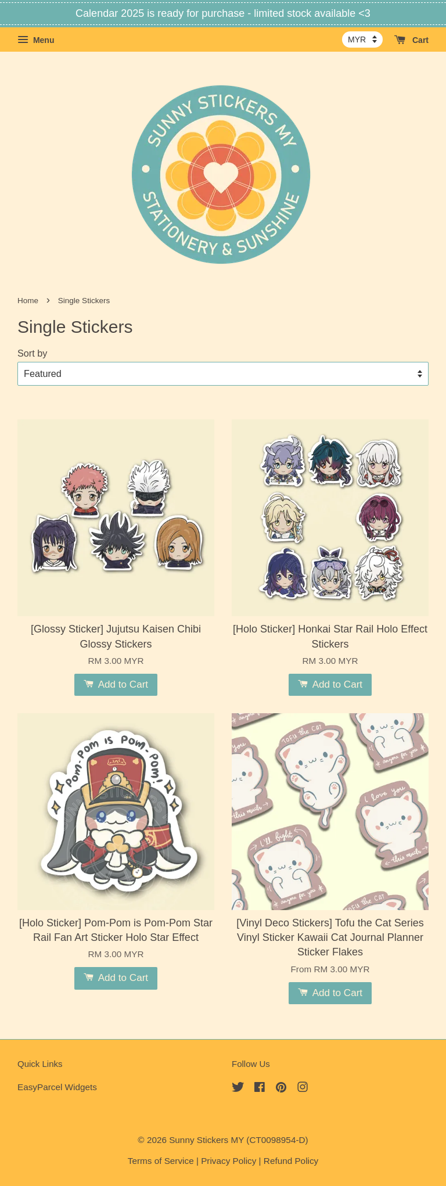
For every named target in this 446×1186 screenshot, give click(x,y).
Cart (411, 40)
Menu (35, 40)
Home (27, 300)
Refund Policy (291, 1161)
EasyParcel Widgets (57, 1087)
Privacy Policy (228, 1161)
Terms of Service (161, 1161)
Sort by (32, 353)
